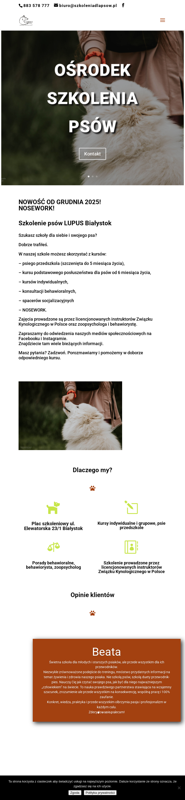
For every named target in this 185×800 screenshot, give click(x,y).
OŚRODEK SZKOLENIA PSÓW (92, 103)
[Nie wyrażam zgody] (179, 787)
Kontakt (92, 143)
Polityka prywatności (100, 792)
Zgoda (74, 792)
